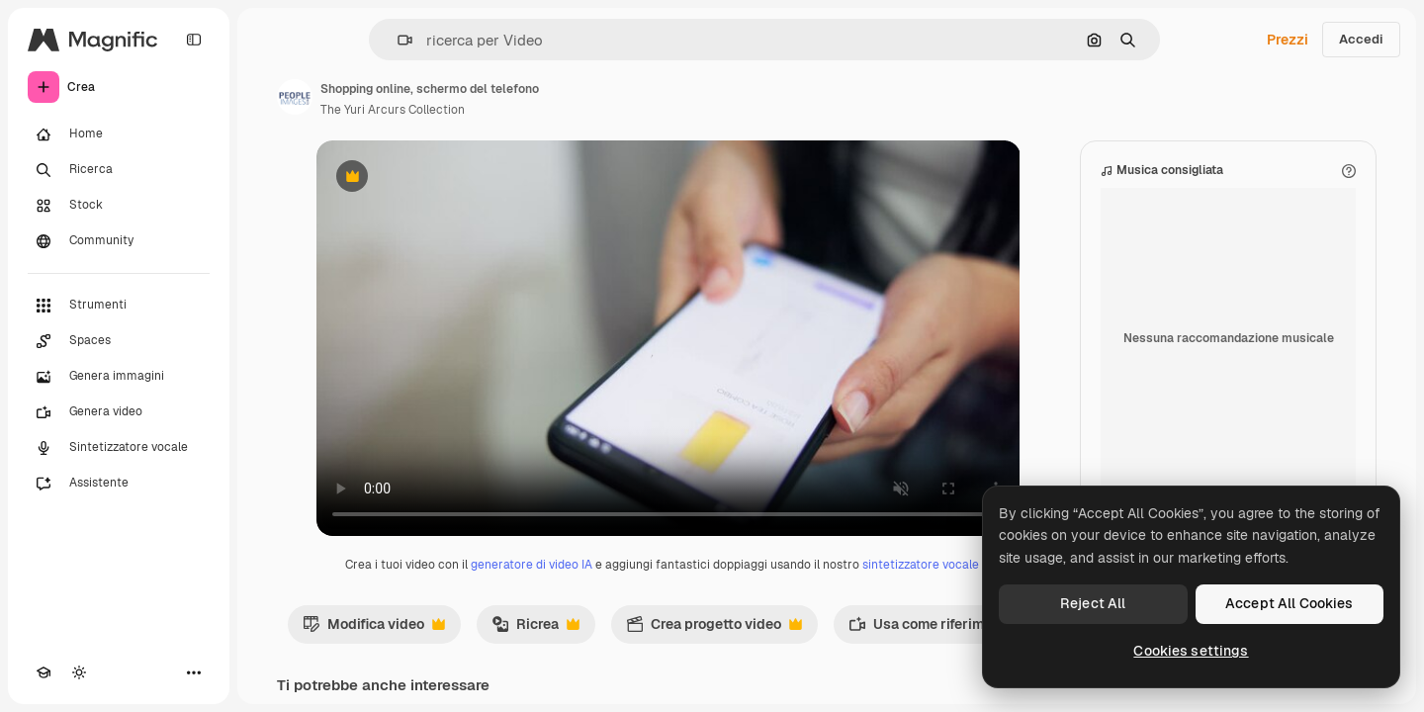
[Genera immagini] (119, 377)
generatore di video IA (531, 565)
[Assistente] (119, 483)
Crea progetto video (714, 629)
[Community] (119, 241)
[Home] (119, 134)
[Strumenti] (119, 305)
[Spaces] (119, 341)
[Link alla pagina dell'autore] (294, 97)
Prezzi (1287, 39)
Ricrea (535, 629)
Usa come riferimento (940, 629)
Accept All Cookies (1289, 603)
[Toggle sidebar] (194, 39)
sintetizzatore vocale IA (927, 565)
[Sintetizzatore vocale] (119, 448)
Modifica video (374, 629)
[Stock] (119, 206)
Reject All (1092, 603)
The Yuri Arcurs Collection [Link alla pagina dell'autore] (392, 110)
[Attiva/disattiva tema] (79, 672)
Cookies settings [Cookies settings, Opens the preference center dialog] (1190, 651)
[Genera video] (119, 412)
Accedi (1361, 39)
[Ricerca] (119, 170)
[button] (397, 40)
